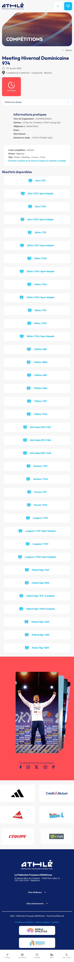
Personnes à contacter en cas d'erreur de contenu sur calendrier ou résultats (37, 161)
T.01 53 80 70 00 (21, 880)
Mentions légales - (43, 922)
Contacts (55, 922)
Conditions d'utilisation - (25, 922)
